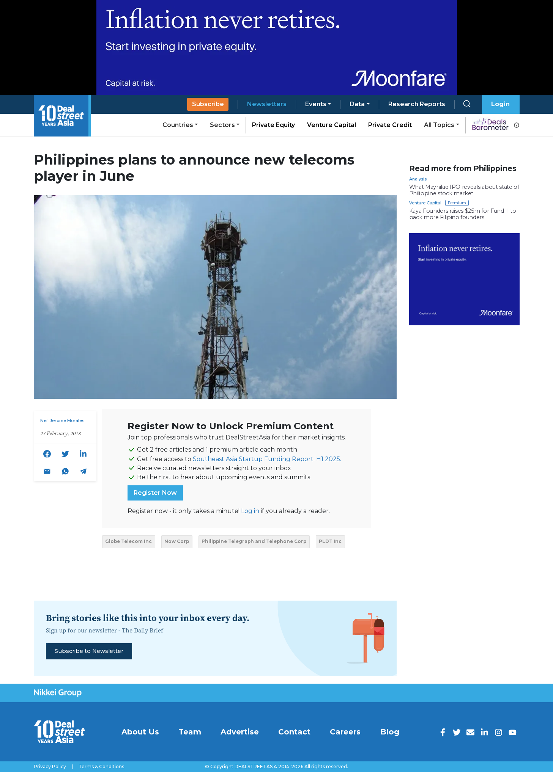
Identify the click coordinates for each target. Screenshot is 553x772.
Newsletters (267, 104)
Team (189, 731)
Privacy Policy (50, 766)
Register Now (155, 492)
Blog (389, 731)
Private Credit (390, 125)
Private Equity (273, 125)
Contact (294, 731)
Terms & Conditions (101, 766)
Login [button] (500, 104)
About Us (140, 731)
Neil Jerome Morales (62, 420)
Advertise (240, 731)
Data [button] (357, 104)
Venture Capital (331, 125)
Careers (345, 731)
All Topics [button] (439, 125)
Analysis (418, 179)
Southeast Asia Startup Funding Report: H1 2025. (267, 459)
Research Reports (416, 104)
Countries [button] (177, 125)
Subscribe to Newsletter (89, 651)
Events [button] (315, 104)
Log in (250, 511)
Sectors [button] (222, 125)
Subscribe (208, 104)
